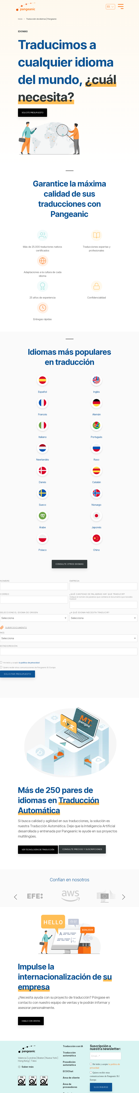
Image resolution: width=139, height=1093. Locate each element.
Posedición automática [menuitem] (69, 1062)
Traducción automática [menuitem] (69, 1053)
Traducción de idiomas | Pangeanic (41, 19)
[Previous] (16, 896)
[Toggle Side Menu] (121, 6)
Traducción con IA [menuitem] (73, 1045)
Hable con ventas (31, 1020)
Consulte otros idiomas (69, 564)
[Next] (122, 896)
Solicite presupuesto (32, 112)
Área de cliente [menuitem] (71, 1076)
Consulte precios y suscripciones (83, 849)
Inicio (20, 19)
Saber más (28, 1066)
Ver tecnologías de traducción (38, 849)
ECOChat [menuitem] (68, 1070)
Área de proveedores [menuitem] (70, 1084)
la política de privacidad (29, 662)
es (108, 6)
